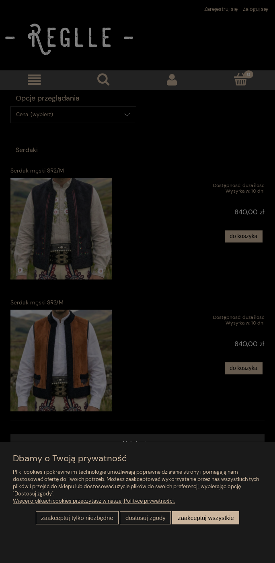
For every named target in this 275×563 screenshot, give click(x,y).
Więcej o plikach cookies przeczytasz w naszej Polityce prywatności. (94, 500)
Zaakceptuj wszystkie (206, 517)
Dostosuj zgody (145, 517)
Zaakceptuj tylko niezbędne (77, 517)
